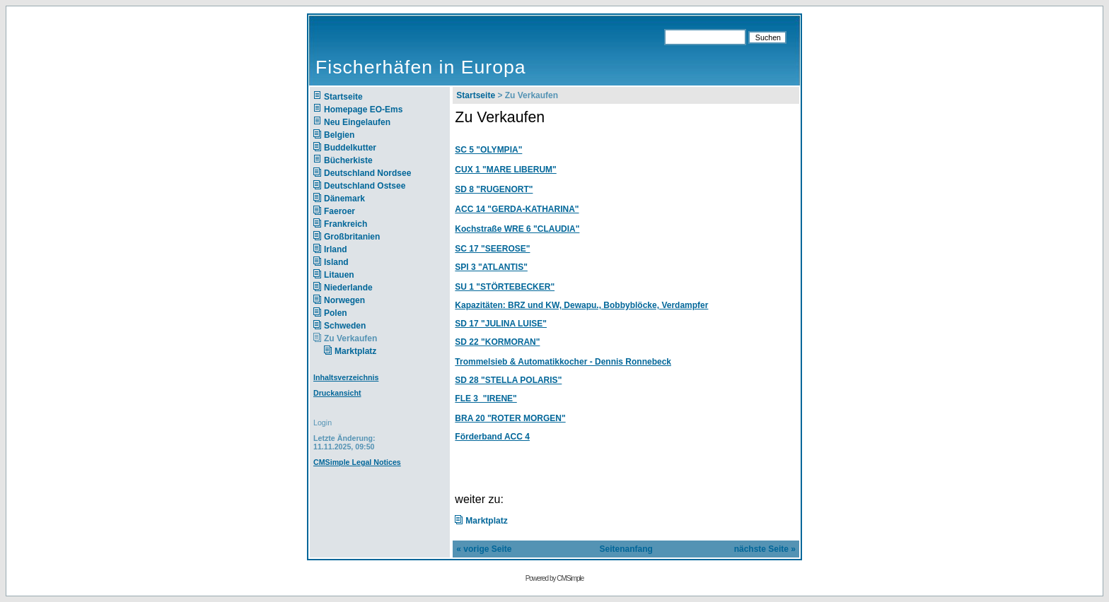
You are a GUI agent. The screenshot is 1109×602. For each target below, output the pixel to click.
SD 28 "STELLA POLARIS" (508, 380)
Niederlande (357, 288)
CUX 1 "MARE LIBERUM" (505, 170)
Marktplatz (357, 351)
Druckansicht (337, 393)
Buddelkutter (350, 148)
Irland (335, 249)
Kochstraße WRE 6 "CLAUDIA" (517, 229)
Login (322, 422)
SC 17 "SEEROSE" (492, 249)
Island (336, 262)
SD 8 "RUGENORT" (494, 189)
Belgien (339, 135)
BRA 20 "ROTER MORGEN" (510, 418)
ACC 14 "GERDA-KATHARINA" (517, 209)
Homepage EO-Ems (363, 109)
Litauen (339, 275)
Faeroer (339, 211)
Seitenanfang (625, 549)
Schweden (345, 326)
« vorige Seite (483, 549)
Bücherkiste (348, 160)
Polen (335, 313)
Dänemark (344, 198)
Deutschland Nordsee (367, 173)
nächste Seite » (765, 549)
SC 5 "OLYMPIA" (488, 150)
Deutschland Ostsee (364, 186)
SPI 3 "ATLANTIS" (491, 267)
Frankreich (345, 224)
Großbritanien (352, 237)
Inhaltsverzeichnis (345, 377)
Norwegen (344, 300)
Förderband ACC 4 (492, 437)
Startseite (343, 97)
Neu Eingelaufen (357, 122)
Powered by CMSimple (555, 578)
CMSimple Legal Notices (357, 462)
